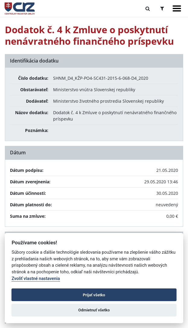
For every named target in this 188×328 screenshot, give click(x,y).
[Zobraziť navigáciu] (176, 8)
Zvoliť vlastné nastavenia (35, 278)
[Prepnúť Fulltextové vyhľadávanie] (148, 8)
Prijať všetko (94, 295)
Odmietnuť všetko (94, 310)
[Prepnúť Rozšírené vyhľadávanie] (162, 8)
